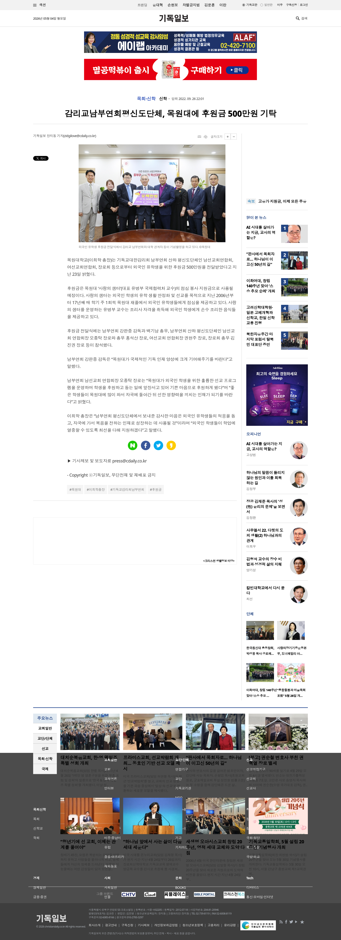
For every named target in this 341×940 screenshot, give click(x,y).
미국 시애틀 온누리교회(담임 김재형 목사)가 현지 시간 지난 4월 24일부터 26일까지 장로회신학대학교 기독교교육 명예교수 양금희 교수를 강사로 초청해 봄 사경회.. (152, 862)
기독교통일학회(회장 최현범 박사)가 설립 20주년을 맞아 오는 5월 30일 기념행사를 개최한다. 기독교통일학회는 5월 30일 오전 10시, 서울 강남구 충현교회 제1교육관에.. (278, 864)
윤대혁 (158, 5)
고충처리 (214, 925)
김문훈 (209, 5)
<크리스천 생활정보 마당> (218, 561)
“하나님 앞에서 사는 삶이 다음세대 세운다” (152, 844)
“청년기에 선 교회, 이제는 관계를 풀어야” (88, 844)
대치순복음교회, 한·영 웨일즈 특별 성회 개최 (88, 760)
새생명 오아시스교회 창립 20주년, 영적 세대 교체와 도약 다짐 (215, 847)
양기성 (251, 570)
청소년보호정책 (192, 925)
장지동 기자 (55, 136)
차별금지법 (191, 5)
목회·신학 (146, 98)
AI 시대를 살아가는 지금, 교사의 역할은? (260, 232)
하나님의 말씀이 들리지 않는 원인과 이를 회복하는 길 (265, 478)
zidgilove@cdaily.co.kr (79, 136)
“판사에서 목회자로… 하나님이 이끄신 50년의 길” (260, 259)
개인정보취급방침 (166, 925)
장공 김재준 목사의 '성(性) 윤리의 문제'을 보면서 (265, 506)
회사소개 (94, 925)
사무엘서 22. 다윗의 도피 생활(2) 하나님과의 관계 (264, 535)
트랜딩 (142, 5)
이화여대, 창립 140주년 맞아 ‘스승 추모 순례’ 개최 (260, 286)
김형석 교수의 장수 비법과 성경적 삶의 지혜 (264, 561)
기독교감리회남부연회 (128, 489)
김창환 (251, 517)
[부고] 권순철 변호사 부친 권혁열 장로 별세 (276, 760)
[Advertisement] (277, 163)
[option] (261, 639)
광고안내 (111, 925)
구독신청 (291, 5)
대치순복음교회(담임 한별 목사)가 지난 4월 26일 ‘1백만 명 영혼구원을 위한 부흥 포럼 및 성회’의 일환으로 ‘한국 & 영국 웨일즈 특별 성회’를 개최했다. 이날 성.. (89, 777)
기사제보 (144, 925)
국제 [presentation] (45, 769)
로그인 (304, 5)
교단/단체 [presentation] (44, 738)
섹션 (39, 5)
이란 (222, 5)
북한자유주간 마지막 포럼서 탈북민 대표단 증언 (260, 339)
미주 (280, 5)
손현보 (172, 5)
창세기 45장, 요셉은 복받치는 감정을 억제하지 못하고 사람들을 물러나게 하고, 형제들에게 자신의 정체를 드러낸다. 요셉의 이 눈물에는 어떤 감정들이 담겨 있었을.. (89, 862)
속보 (251, 201)
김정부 (251, 489)
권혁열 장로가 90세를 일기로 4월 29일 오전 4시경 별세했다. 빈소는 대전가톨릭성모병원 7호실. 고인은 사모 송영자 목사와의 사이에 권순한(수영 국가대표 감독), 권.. (278, 777)
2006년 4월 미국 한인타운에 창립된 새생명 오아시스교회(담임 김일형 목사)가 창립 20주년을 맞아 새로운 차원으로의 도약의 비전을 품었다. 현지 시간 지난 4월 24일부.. (215, 870)
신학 (163, 98)
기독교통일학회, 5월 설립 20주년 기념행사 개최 (276, 844)
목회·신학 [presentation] (45, 758)
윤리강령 (230, 925)
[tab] (45, 728)
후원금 (157, 489)
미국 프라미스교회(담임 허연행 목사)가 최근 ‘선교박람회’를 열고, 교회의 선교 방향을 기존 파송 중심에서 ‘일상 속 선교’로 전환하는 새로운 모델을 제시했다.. (152, 783)
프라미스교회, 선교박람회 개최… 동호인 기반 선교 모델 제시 (151, 763)
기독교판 (251, 5)
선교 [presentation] (45, 748)
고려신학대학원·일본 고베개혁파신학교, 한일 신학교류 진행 (260, 315)
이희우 (251, 546)
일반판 (268, 5)
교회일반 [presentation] (45, 728)
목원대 (76, 489)
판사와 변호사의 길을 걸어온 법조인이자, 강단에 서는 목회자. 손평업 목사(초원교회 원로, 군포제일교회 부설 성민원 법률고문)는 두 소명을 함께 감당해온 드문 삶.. (215, 777)
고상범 (251, 455)
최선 (249, 599)
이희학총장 (97, 489)
